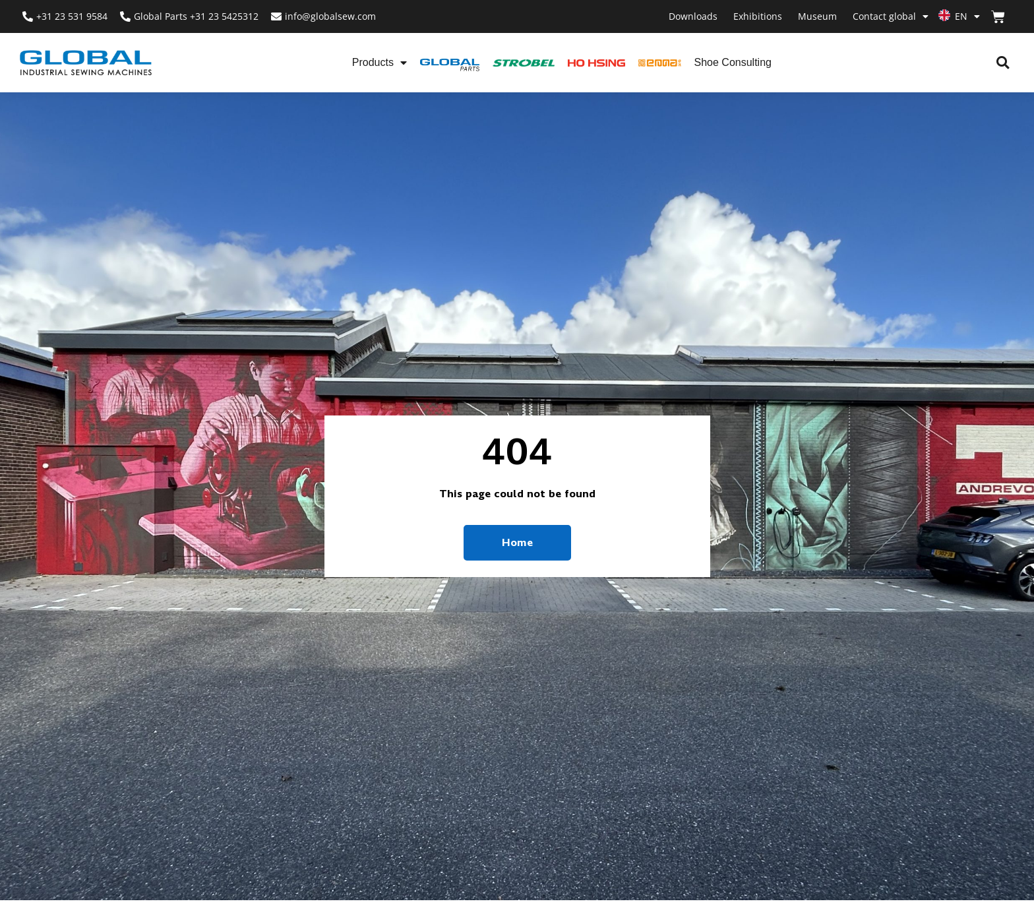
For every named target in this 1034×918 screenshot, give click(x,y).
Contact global (890, 16)
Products (379, 63)
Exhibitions (757, 16)
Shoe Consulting (733, 62)
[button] (1002, 63)
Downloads (693, 16)
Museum (817, 16)
